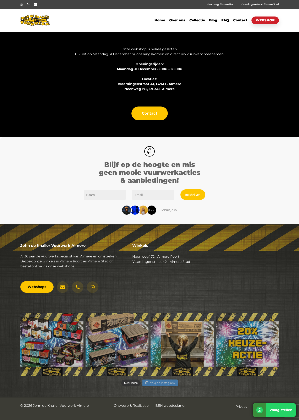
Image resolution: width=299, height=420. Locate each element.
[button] (149, 113)
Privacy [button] (241, 407)
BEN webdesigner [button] (170, 406)
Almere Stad (98, 264)
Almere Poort (71, 264)
